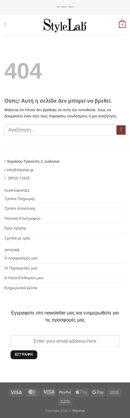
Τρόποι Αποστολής (20, 208)
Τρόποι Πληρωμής (19, 198)
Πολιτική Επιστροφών (22, 218)
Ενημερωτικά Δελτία (21, 288)
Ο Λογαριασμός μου (21, 258)
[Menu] (7, 24)
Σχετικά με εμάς (17, 238)
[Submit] (121, 130)
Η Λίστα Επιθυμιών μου (23, 278)
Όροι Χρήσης (15, 228)
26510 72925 (65, 7)
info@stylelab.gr (20, 170)
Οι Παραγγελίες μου (20, 268)
